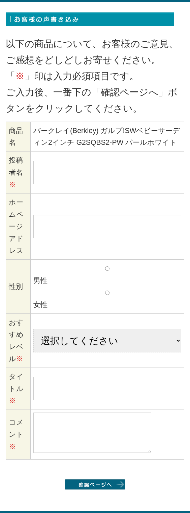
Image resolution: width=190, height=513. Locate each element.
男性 (40, 280)
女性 (40, 304)
